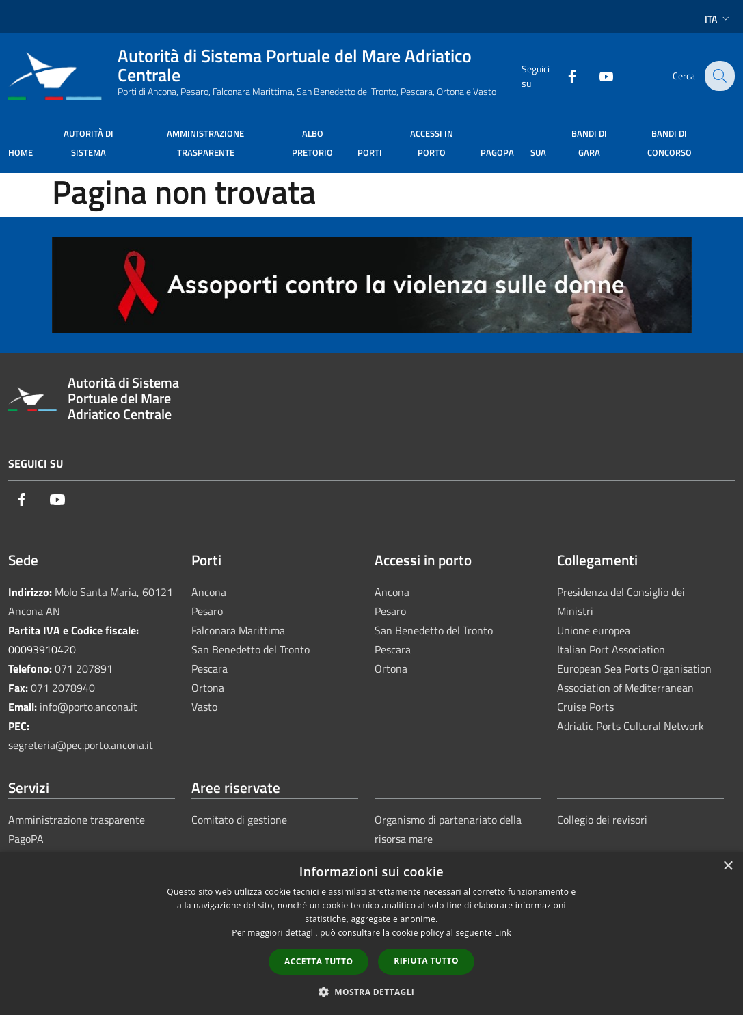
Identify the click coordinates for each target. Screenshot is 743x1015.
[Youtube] (596, 75)
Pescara (209, 668)
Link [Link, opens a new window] (503, 932)
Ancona (208, 592)
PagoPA (26, 838)
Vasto (204, 707)
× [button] (727, 866)
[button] (372, 992)
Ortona (207, 687)
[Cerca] (718, 75)
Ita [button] (718, 19)
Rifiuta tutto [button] (426, 960)
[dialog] (371, 933)
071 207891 (84, 668)
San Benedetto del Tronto (250, 649)
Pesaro (207, 611)
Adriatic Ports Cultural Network (630, 726)
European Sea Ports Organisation (634, 668)
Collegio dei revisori (602, 819)
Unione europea (593, 630)
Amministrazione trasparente (76, 819)
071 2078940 (63, 687)
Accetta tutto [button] (318, 961)
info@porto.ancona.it (88, 707)
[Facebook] (562, 75)
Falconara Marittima (238, 630)
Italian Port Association (611, 649)
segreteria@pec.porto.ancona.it (80, 745)
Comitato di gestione (239, 819)
